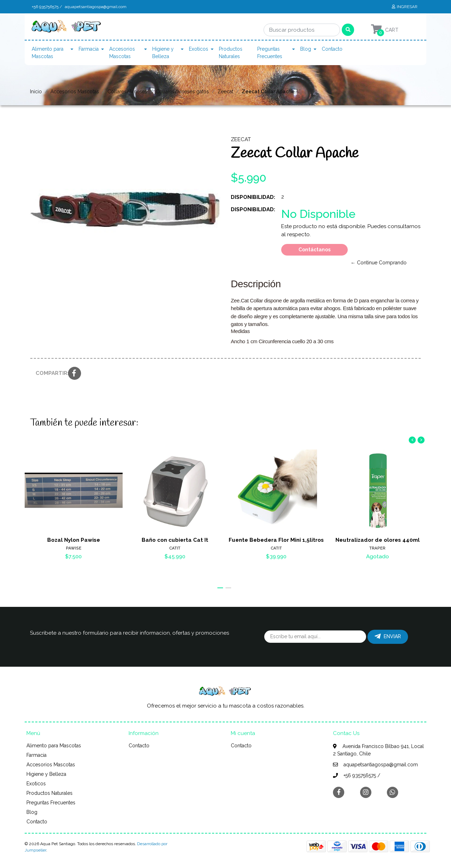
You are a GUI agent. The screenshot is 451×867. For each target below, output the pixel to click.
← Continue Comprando (379, 262)
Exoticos (198, 49)
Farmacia (89, 49)
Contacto (332, 49)
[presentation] (412, 440)
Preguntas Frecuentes (269, 52)
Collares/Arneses (127, 91)
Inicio (36, 91)
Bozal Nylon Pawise (73, 540)
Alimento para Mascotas (47, 52)
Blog (305, 49)
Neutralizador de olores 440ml (377, 540)
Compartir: (49, 373)
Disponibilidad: (253, 197)
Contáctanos (314, 249)
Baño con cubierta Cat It (175, 540)
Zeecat (225, 91)
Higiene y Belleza (163, 52)
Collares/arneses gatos (182, 91)
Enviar (388, 636)
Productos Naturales (230, 52)
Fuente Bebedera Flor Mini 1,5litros (276, 540)
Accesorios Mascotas (122, 52)
